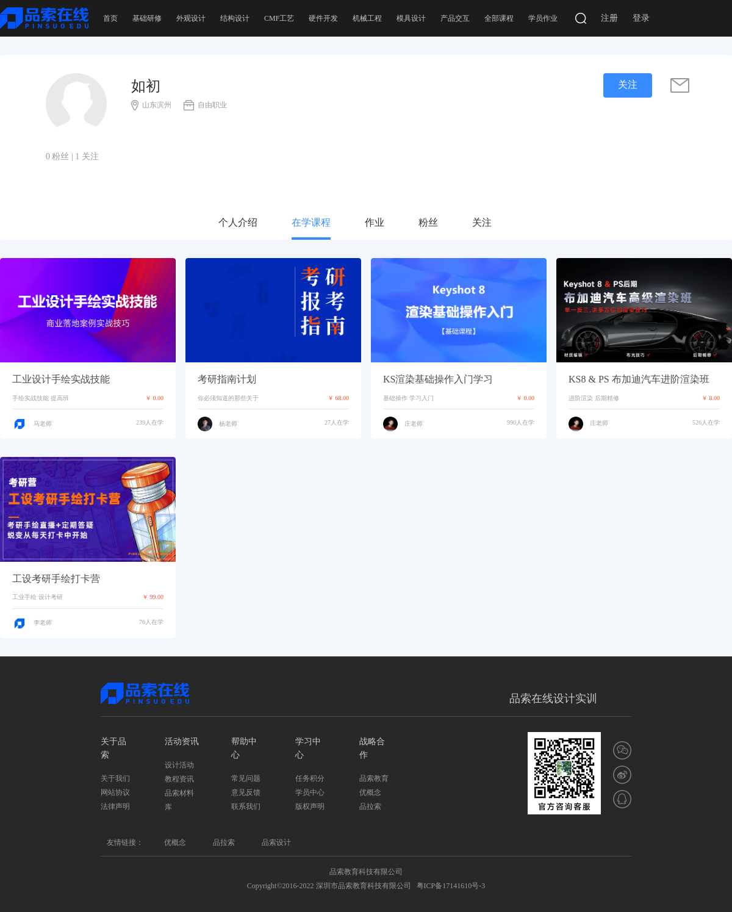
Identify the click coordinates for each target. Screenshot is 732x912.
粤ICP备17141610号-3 (451, 885)
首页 (110, 18)
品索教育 (374, 778)
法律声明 (115, 806)
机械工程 (367, 18)
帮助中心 (244, 748)
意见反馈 (245, 792)
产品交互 (455, 18)
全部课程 (499, 18)
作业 (374, 222)
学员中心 (310, 792)
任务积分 (310, 778)
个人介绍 (237, 222)
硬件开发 (323, 18)
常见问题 (245, 778)
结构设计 (234, 18)
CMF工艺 (279, 18)
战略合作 (372, 748)
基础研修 (147, 18)
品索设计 (276, 842)
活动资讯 (182, 741)
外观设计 (191, 18)
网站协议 (115, 792)
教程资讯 (179, 779)
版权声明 (310, 806)
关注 (482, 222)
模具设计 (411, 18)
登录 (641, 18)
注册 (609, 18)
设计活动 (179, 765)
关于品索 (113, 748)
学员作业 (543, 18)
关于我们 (115, 778)
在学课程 (311, 222)
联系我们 (245, 806)
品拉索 (370, 806)
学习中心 (308, 748)
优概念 (370, 792)
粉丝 (428, 222)
